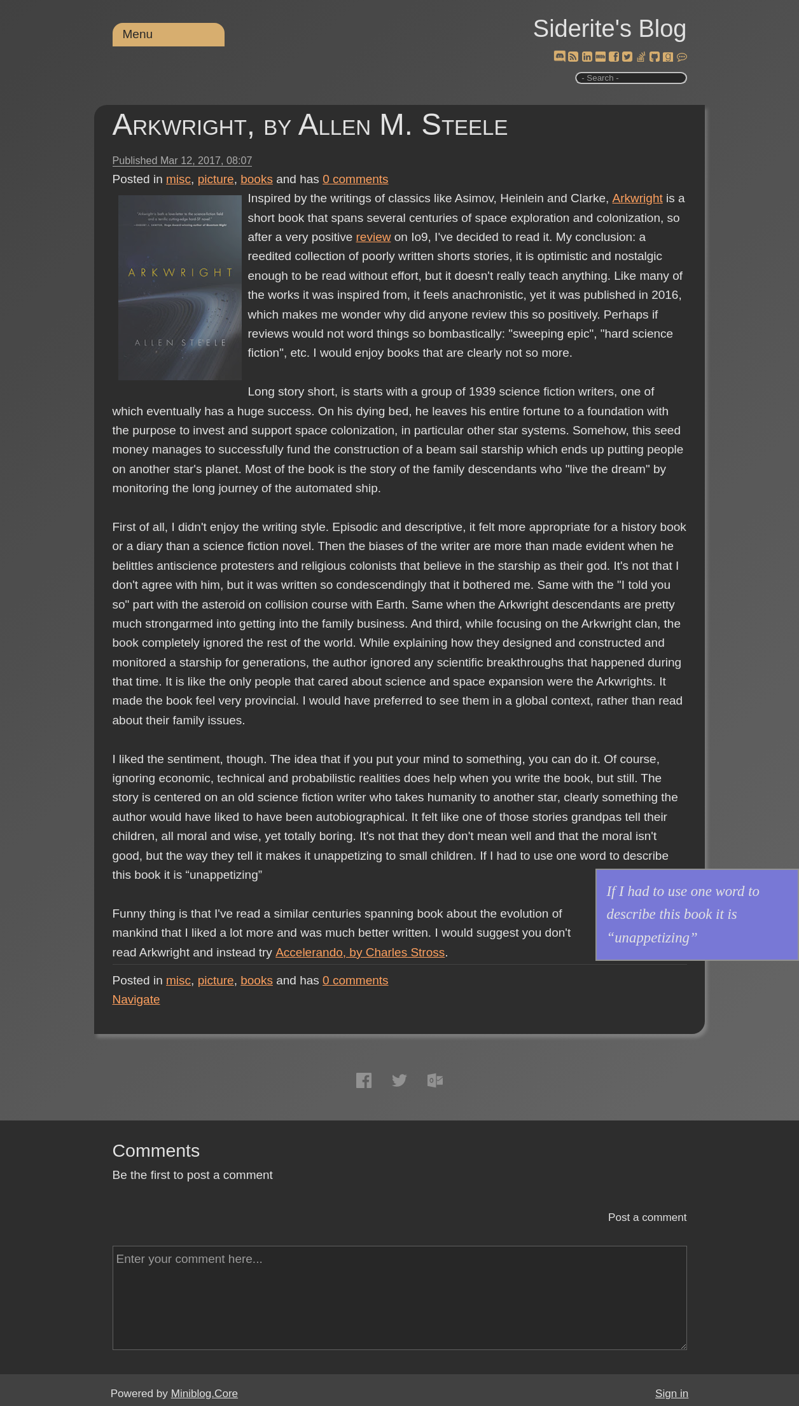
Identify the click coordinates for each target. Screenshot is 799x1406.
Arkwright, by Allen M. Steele (310, 124)
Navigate (136, 999)
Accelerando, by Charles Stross (359, 952)
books (256, 179)
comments (356, 179)
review (373, 237)
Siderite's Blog (610, 28)
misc (178, 179)
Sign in (671, 1394)
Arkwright (637, 198)
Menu (138, 34)
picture (216, 179)
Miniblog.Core (204, 1394)
